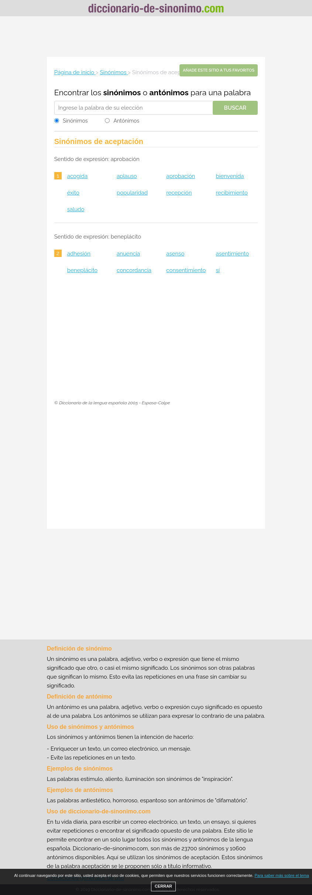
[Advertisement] (156, 36)
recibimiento (232, 192)
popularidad (132, 192)
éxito (73, 192)
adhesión (78, 253)
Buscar (235, 107)
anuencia (128, 253)
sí (218, 270)
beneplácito (82, 270)
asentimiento (232, 253)
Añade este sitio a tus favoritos (218, 70)
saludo (76, 209)
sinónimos (122, 92)
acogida (77, 176)
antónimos (169, 92)
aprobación (180, 176)
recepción (179, 192)
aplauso (127, 176)
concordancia (134, 270)
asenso (175, 253)
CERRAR (163, 886)
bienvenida (230, 176)
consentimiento (186, 270)
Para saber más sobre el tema (281, 875)
